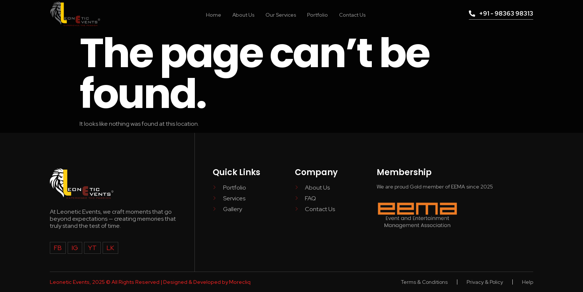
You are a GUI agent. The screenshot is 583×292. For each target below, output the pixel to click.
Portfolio (318, 14)
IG (74, 248)
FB (57, 248)
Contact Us (356, 14)
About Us (239, 14)
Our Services (278, 14)
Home (208, 14)
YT (91, 248)
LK (108, 248)
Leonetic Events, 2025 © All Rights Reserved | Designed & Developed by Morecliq (150, 282)
